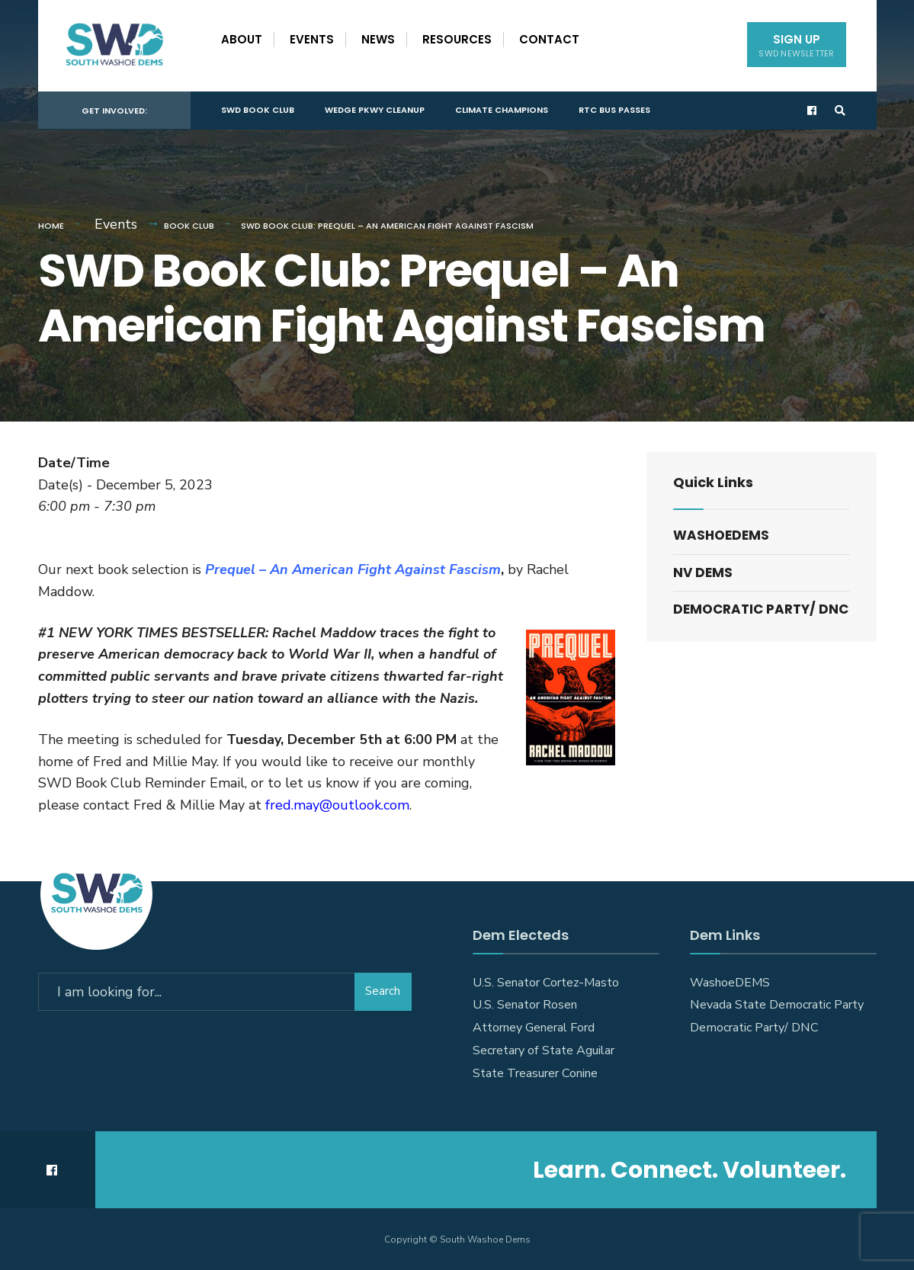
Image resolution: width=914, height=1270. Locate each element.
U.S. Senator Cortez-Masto (546, 982)
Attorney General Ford (534, 1027)
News (378, 39)
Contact (549, 39)
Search (382, 991)
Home (51, 226)
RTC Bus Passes (614, 110)
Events (312, 39)
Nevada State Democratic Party (777, 1004)
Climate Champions (501, 110)
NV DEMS (703, 572)
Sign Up (796, 45)
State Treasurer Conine (535, 1073)
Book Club (189, 226)
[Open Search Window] (840, 111)
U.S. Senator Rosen (525, 1004)
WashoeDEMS (721, 535)
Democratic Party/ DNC (760, 609)
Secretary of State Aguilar (543, 1050)
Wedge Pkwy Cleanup (375, 110)
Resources (457, 39)
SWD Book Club (257, 110)
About (241, 39)
